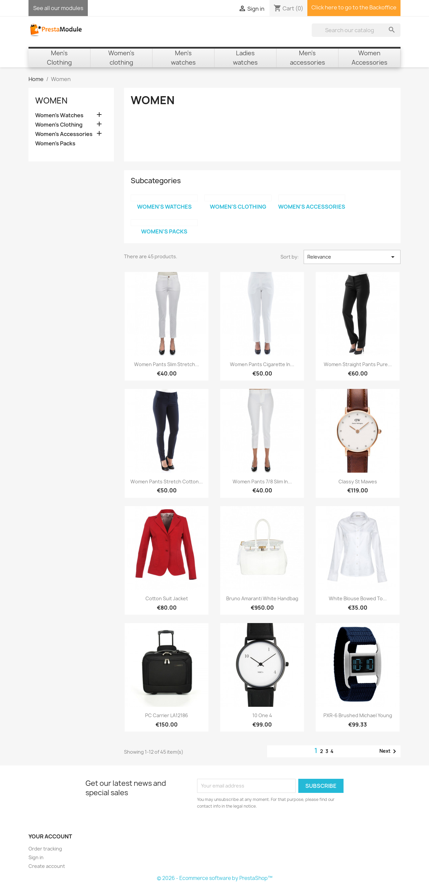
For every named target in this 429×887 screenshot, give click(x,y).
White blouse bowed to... (358, 598)
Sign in (36, 857)
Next (389, 751)
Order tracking (45, 848)
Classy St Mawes (358, 481)
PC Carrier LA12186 (166, 715)
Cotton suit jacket (166, 598)
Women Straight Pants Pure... (358, 364)
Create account (46, 866)
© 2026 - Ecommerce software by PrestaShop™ (214, 878)
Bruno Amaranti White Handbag (262, 598)
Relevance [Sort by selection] (352, 257)
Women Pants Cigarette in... (262, 364)
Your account (50, 836)
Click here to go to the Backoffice (353, 7)
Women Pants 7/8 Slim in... (262, 481)
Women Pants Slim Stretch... (166, 364)
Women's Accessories (64, 134)
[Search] (356, 30)
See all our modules (58, 8)
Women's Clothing (58, 124)
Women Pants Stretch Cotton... (166, 481)
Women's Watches (59, 115)
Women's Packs (55, 143)
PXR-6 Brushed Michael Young (357, 715)
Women (51, 100)
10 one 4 (262, 715)
